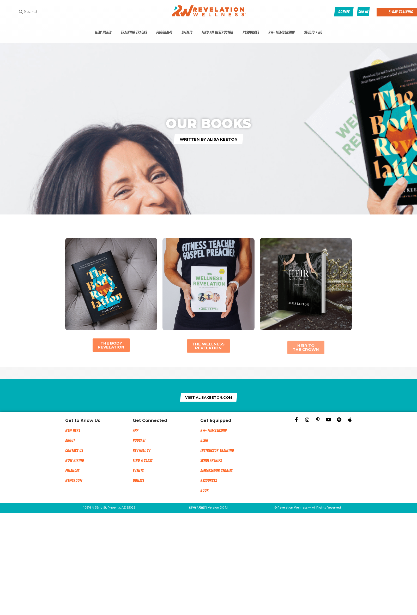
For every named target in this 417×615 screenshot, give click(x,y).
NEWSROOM (73, 480)
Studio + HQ (313, 32)
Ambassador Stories (216, 470)
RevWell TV (141, 450)
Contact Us (74, 450)
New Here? (103, 32)
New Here (72, 430)
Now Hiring (74, 460)
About (70, 440)
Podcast (139, 440)
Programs (164, 32)
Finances (72, 470)
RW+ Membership (281, 32)
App (135, 430)
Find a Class (142, 460)
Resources (251, 32)
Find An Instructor (217, 32)
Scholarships (211, 460)
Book (204, 490)
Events (187, 32)
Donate (138, 480)
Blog (204, 440)
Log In (363, 11)
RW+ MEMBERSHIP (213, 430)
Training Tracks (134, 32)
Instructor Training (217, 450)
